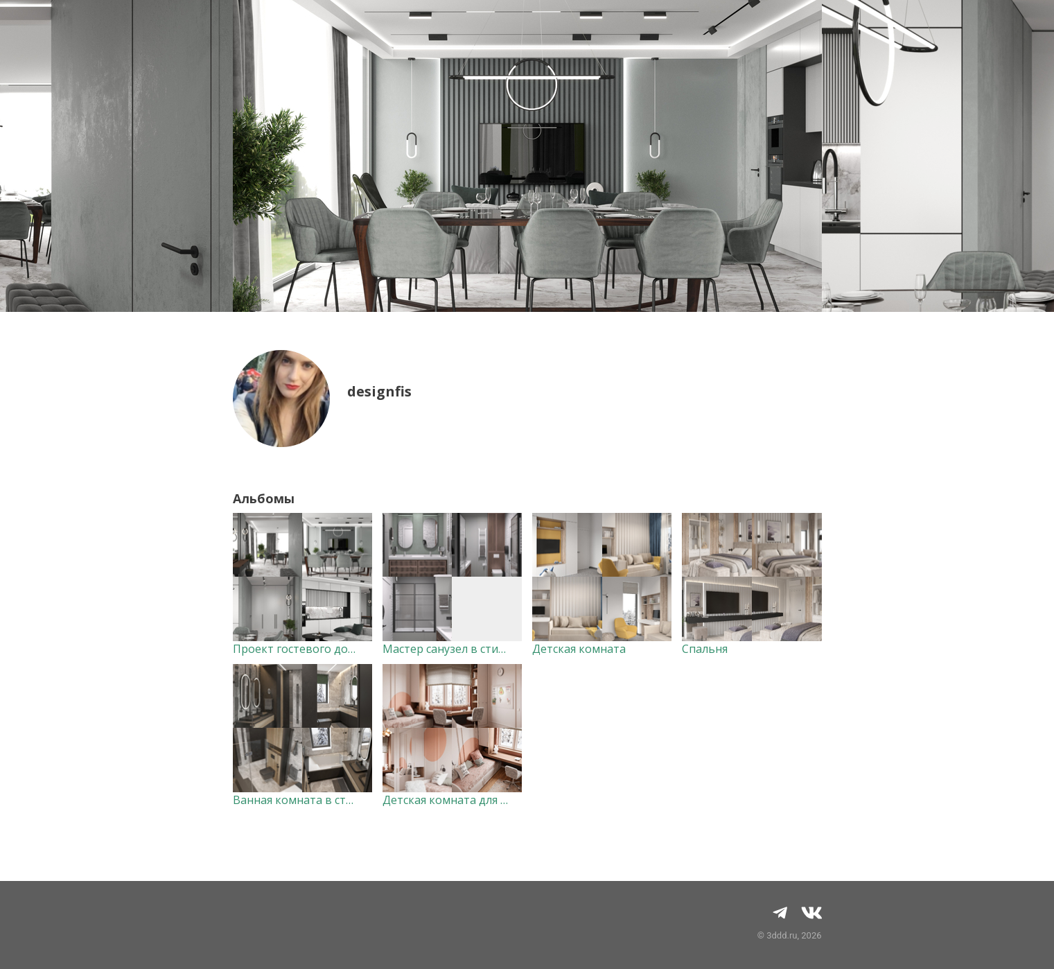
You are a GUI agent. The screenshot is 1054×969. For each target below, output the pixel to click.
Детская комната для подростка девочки (495, 800)
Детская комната (579, 648)
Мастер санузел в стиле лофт (462, 648)
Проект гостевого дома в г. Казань (328, 648)
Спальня (705, 648)
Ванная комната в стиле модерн (321, 800)
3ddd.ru (781, 935)
